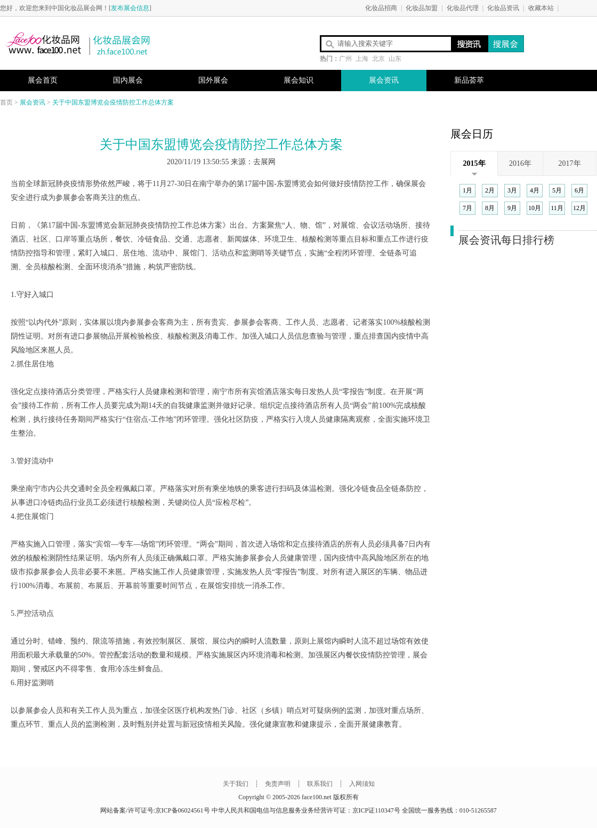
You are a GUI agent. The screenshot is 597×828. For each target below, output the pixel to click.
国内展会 (128, 80)
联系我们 (319, 783)
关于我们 (235, 783)
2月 (490, 190)
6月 (579, 190)
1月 (467, 190)
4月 (534, 190)
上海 (362, 58)
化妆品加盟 (422, 8)
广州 (345, 58)
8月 (490, 208)
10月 (534, 208)
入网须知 (362, 783)
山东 (395, 58)
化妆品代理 (463, 8)
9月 (512, 208)
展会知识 (298, 80)
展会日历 (471, 134)
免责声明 (278, 783)
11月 (557, 208)
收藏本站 (541, 8)
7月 (467, 208)
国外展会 (213, 80)
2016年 (520, 163)
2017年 (570, 163)
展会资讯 (384, 80)
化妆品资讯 (503, 8)
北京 (378, 58)
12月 (579, 208)
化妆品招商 (381, 8)
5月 (557, 190)
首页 (6, 102)
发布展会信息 (130, 8)
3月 (512, 190)
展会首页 (43, 80)
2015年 (474, 163)
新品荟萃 (469, 80)
